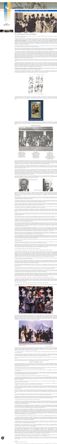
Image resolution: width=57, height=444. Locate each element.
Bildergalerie (39, 10)
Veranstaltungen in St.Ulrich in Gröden (35, 443)
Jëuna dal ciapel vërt (30, 435)
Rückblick (21, 10)
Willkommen (17, 10)
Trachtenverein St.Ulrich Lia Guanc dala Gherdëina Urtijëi (22, 443)
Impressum (50, 443)
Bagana (36, 435)
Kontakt (47, 10)
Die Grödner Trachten (32, 10)
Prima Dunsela (23, 435)
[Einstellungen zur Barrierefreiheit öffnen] (2, 438)
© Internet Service (54, 443)
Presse (43, 10)
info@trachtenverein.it (7, 25)
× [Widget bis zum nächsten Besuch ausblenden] (3, 436)
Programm (26, 10)
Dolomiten (41, 443)
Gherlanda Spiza (17, 435)
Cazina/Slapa (45, 435)
